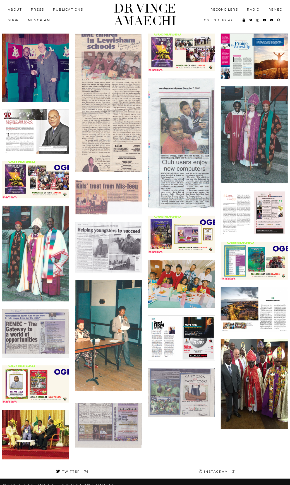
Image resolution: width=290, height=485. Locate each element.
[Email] (272, 20)
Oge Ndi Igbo (218, 20)
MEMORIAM (39, 20)
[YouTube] (265, 20)
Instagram (217, 472)
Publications (68, 9)
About (15, 9)
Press (37, 9)
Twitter (72, 472)
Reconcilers (224, 9)
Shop (13, 20)
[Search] (279, 20)
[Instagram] (258, 20)
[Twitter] (251, 20)
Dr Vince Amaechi (145, 14)
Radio (253, 9)
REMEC (275, 9)
